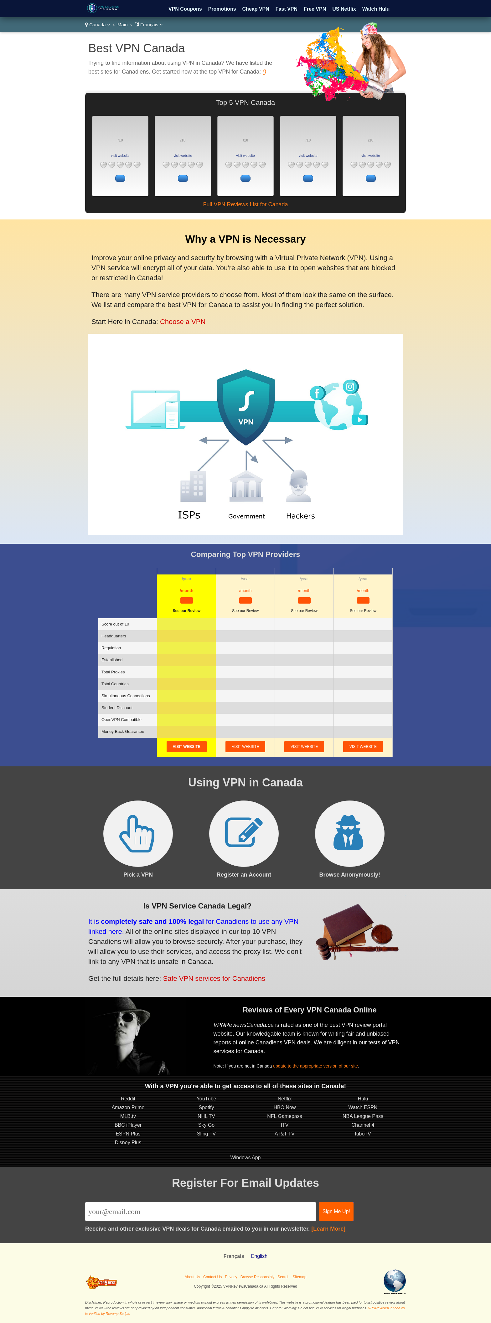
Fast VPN (286, 9)
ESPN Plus (128, 1133)
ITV (285, 1125)
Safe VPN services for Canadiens (214, 978)
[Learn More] (328, 1229)
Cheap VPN (255, 9)
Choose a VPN (183, 322)
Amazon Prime (128, 1107)
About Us (192, 1277)
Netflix (285, 1098)
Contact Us (212, 1277)
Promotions (222, 9)
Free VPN (315, 9)
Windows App (245, 1157)
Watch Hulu (376, 9)
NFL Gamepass (284, 1116)
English (259, 1256)
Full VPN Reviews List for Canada (245, 204)
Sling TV (206, 1133)
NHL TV (206, 1116)
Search (283, 1277)
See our (186, 611)
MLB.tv (128, 1116)
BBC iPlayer (128, 1125)
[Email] (200, 1211)
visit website (120, 155)
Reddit (128, 1098)
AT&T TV (285, 1133)
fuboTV (363, 1133)
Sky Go (206, 1125)
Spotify (206, 1107)
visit (186, 746)
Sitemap (299, 1277)
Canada (97, 24)
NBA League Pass (363, 1116)
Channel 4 (363, 1125)
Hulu (363, 1098)
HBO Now (284, 1107)
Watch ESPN (363, 1107)
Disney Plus (128, 1142)
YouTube (206, 1098)
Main (122, 24)
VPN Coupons (185, 9)
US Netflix (344, 9)
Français (149, 24)
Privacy (231, 1277)
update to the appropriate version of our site (315, 1065)
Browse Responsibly (257, 1277)
